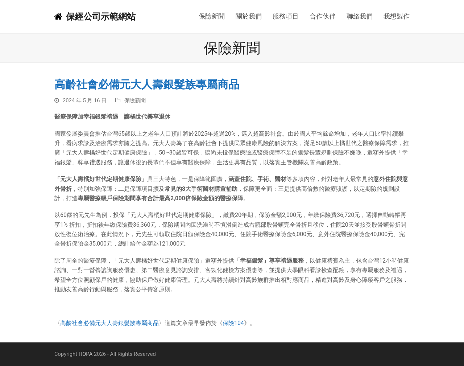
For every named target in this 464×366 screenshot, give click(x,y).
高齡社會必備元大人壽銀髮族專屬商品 (109, 323)
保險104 (233, 323)
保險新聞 (135, 100)
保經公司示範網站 (95, 17)
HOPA (86, 354)
